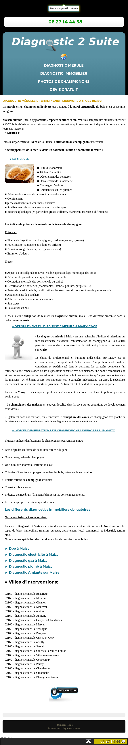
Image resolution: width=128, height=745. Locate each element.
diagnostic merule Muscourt (31, 598)
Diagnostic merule (64, 65)
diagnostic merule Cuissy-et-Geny (35, 637)
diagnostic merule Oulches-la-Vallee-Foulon (40, 650)
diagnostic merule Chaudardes (32, 668)
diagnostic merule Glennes (30, 602)
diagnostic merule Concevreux (32, 659)
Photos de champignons (63, 81)
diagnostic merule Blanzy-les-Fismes (36, 677)
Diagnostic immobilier (63, 73)
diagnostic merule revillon (30, 611)
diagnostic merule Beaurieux (31, 593)
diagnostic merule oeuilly (29, 642)
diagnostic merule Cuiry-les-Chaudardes (38, 620)
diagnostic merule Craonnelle (32, 672)
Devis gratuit (64, 89)
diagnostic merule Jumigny (30, 615)
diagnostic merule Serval (29, 646)
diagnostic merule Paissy (29, 664)
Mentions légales (65, 725)
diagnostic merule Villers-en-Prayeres (37, 655)
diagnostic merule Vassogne (31, 628)
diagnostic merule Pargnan (30, 633)
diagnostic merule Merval (30, 624)
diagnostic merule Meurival (31, 606)
